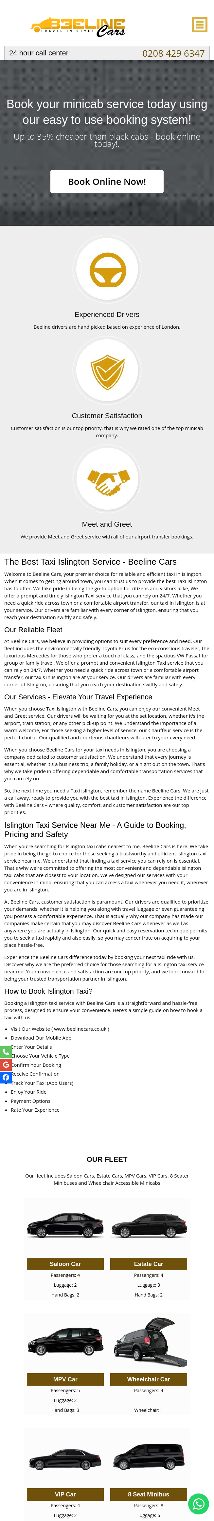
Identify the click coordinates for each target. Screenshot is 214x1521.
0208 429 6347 (173, 53)
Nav (198, 24)
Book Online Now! (107, 181)
